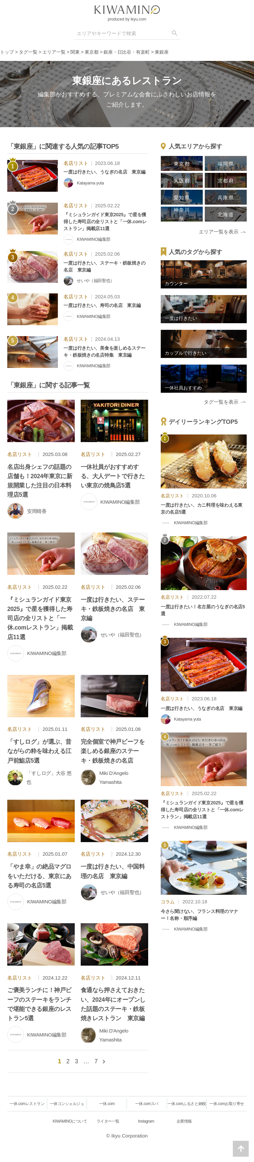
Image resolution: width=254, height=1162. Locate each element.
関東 (75, 52)
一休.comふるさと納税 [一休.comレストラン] (186, 1103)
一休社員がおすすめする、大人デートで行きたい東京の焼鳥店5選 (113, 476)
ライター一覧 (108, 1121)
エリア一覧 (53, 52)
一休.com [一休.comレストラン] (107, 1103)
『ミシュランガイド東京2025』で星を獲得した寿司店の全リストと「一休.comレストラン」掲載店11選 (40, 618)
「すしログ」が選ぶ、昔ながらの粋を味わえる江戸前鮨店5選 (39, 751)
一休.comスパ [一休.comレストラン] (146, 1103)
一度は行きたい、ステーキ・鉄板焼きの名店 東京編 (113, 609)
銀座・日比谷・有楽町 (127, 52)
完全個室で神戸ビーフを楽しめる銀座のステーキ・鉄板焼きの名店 (113, 751)
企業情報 (184, 1121)
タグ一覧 (28, 52)
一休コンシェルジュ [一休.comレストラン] (67, 1103)
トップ (7, 52)
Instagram (146, 1121)
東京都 (92, 52)
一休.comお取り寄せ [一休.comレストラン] (226, 1103)
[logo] (127, 9)
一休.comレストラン (27, 1103)
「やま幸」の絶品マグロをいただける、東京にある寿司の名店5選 (39, 875)
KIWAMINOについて (70, 1121)
